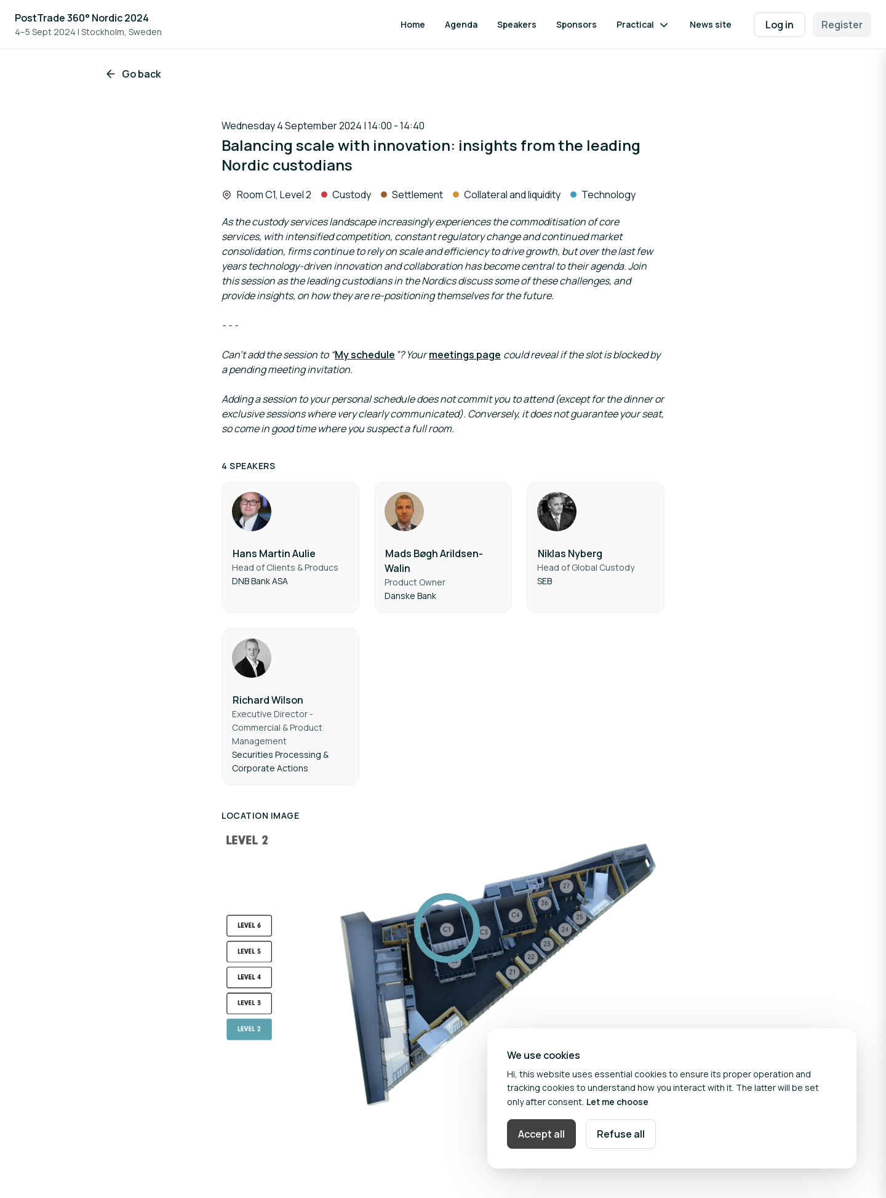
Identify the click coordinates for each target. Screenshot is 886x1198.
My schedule (365, 354)
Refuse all (621, 1134)
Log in (779, 24)
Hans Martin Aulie (274, 553)
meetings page (465, 354)
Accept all (541, 1134)
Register (842, 24)
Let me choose (617, 1102)
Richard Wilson (268, 700)
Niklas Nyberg (570, 553)
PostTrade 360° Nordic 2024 (82, 18)
